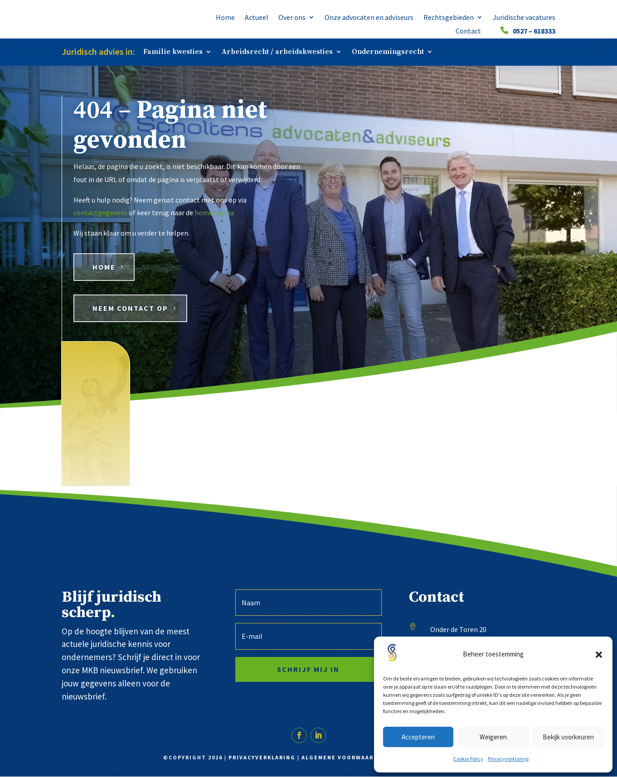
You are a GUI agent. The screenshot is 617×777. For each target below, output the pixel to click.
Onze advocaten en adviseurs (369, 18)
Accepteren (418, 737)
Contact (468, 31)
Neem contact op (130, 309)
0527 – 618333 (534, 31)
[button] (598, 654)
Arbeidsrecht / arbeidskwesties (277, 52)
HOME (104, 267)
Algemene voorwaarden (344, 757)
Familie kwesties (173, 52)
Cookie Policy (468, 758)
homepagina (214, 213)
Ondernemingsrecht (388, 52)
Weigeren (493, 737)
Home (225, 18)
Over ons (292, 18)
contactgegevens (100, 213)
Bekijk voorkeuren (568, 737)
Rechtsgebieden (448, 18)
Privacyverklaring (508, 758)
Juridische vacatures (524, 18)
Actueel (256, 18)
